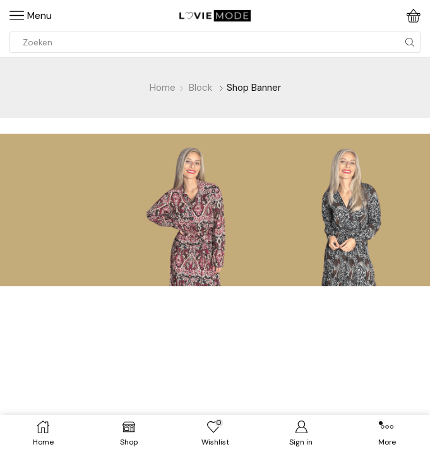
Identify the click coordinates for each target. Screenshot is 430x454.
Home (163, 87)
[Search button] (410, 42)
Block (200, 87)
